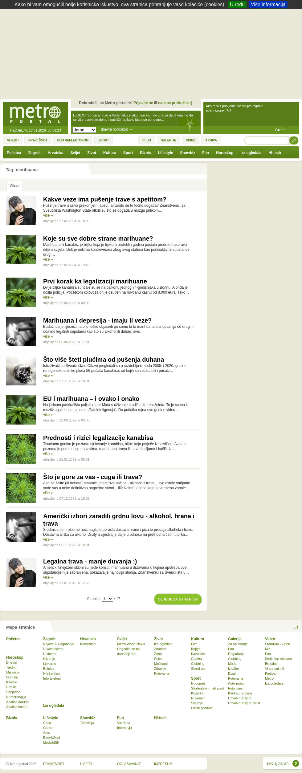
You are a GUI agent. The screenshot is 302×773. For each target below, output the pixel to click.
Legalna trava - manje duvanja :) (90, 561)
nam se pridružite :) (175, 103)
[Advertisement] (153, 55)
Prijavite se (143, 103)
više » (48, 215)
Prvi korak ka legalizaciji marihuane (95, 281)
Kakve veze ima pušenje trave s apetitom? (104, 199)
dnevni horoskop (117, 129)
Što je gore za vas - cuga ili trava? (92, 477)
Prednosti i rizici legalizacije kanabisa (98, 437)
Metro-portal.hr (35, 114)
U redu (237, 4)
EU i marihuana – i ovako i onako (91, 398)
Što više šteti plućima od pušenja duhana (103, 359)
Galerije (235, 639)
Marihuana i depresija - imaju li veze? (97, 320)
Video (270, 639)
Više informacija (268, 4)
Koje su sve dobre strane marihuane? (98, 238)
